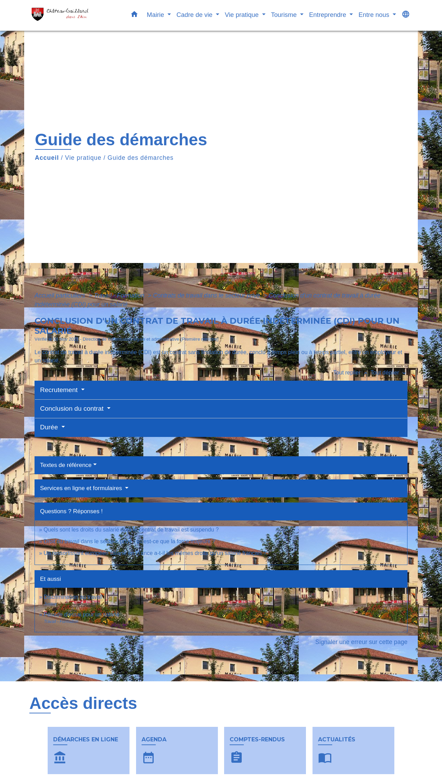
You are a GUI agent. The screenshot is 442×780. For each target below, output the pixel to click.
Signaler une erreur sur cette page (361, 641)
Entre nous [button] (374, 14)
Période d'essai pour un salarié (81, 614)
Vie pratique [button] (242, 14)
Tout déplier (389, 373)
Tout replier (352, 373)
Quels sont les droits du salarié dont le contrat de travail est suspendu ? (131, 530)
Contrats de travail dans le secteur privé (207, 295)
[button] (134, 15)
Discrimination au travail (73, 597)
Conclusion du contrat (72, 408)
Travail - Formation (120, 295)
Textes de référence (66, 465)
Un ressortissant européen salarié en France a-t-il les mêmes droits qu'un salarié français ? (155, 553)
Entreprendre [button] (328, 14)
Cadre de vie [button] (195, 14)
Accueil (47, 157)
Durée (50, 427)
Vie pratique (83, 157)
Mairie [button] (156, 14)
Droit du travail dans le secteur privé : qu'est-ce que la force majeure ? (129, 541)
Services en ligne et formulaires (82, 488)
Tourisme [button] (285, 14)
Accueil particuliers (61, 295)
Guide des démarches (141, 157)
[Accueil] (72, 15)
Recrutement (59, 389)
